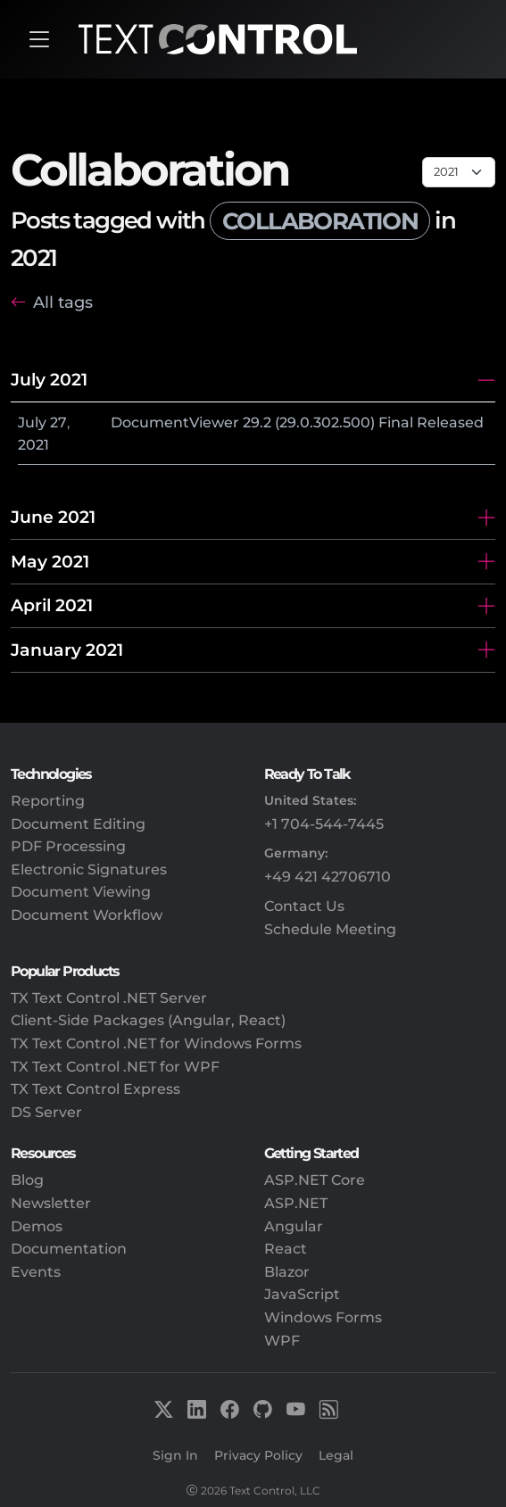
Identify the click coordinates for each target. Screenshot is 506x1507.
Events (36, 1271)
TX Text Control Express (95, 1089)
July (32, 422)
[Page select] (458, 172)
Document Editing (78, 824)
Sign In (175, 1455)
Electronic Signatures (89, 869)
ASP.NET (296, 1203)
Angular (293, 1226)
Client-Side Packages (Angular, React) (148, 1020)
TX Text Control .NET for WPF (115, 1066)
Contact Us (304, 906)
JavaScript (302, 1294)
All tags (63, 302)
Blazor (287, 1271)
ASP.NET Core (314, 1180)
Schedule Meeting (330, 929)
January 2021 (67, 649)
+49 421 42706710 (327, 876)
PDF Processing (68, 846)
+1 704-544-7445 (324, 824)
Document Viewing (81, 891)
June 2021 (53, 516)
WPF (282, 1340)
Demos (36, 1226)
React (285, 1248)
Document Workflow (86, 915)
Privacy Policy (258, 1455)
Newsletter (51, 1203)
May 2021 (50, 561)
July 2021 (49, 379)
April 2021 (52, 605)
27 (58, 422)
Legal (336, 1455)
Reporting (48, 800)
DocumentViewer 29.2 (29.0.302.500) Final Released (297, 422)
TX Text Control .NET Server (109, 997)
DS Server (46, 1112)
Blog (27, 1180)
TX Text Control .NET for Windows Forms (156, 1043)
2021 (33, 444)
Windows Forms (323, 1317)
